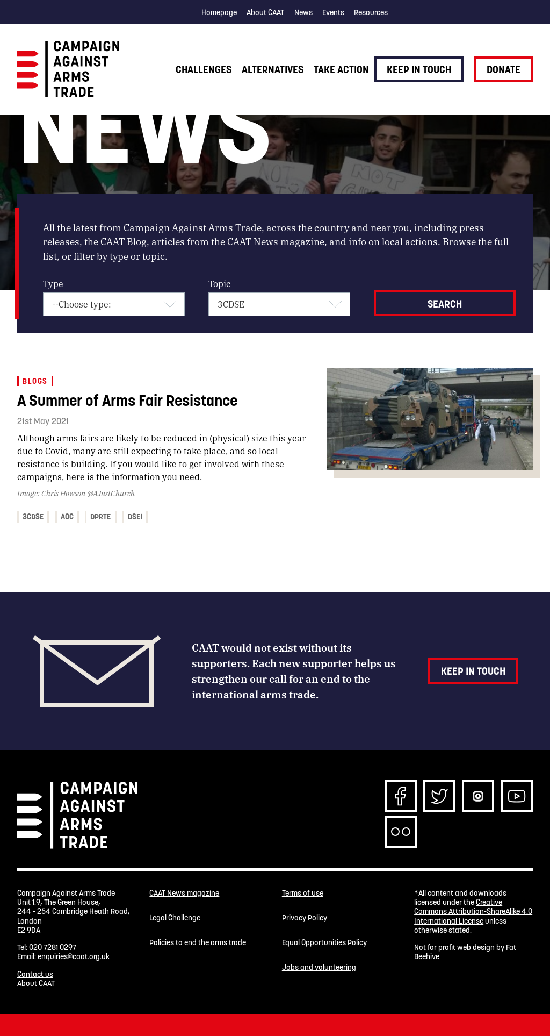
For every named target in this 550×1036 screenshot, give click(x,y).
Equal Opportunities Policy (324, 942)
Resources (371, 12)
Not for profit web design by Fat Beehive (465, 951)
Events (333, 12)
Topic (219, 283)
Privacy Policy (304, 918)
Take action (341, 69)
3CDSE (33, 516)
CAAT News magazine (184, 893)
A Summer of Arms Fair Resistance (127, 400)
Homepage (219, 12)
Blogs (35, 381)
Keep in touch (419, 69)
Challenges (203, 69)
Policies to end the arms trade (197, 942)
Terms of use (302, 893)
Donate (503, 69)
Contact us (35, 974)
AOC (67, 516)
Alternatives (272, 69)
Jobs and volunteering (319, 967)
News (303, 12)
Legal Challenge (174, 918)
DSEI (135, 516)
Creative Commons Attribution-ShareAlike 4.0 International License (473, 911)
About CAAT (265, 12)
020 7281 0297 (52, 947)
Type (53, 283)
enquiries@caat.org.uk (74, 956)
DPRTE (100, 516)
